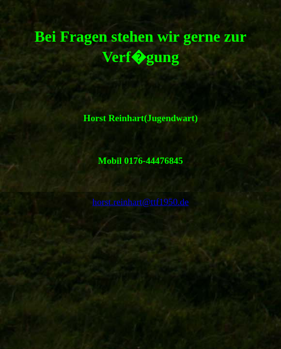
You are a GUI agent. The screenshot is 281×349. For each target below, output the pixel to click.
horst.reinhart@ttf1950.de (141, 202)
